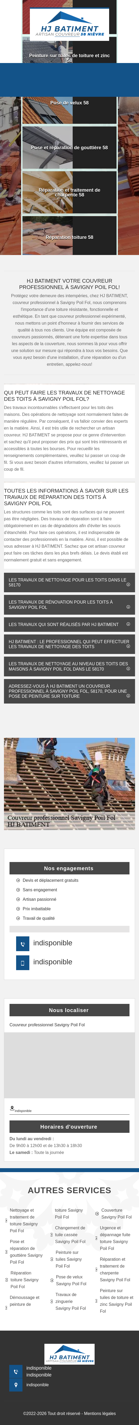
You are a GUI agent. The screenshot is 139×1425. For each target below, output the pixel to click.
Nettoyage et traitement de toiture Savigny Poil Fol (21, 1220)
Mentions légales (100, 1413)
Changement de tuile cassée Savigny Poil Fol (68, 1235)
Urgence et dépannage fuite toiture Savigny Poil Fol (112, 1238)
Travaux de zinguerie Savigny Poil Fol (68, 1301)
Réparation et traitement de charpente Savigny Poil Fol (112, 1269)
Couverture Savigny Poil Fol (113, 1213)
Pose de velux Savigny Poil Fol (68, 1280)
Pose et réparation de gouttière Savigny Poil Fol (24, 1251)
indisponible (52, 943)
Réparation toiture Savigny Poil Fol (22, 1280)
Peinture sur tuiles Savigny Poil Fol (66, 1259)
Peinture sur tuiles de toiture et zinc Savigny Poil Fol (114, 1300)
